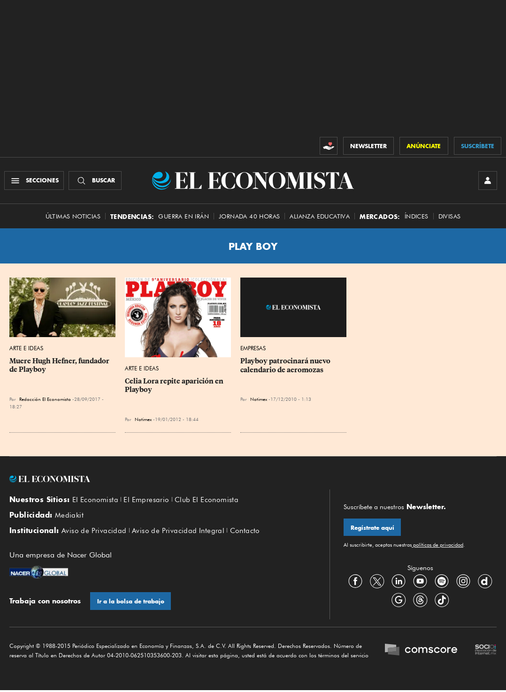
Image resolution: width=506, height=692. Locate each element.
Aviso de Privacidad (94, 532)
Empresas (253, 349)
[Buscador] (95, 181)
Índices (417, 216)
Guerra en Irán (183, 216)
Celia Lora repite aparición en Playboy (175, 386)
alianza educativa (320, 216)
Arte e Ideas (26, 349)
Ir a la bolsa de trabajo (130, 603)
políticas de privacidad (437, 546)
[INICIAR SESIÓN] (487, 181)
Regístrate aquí (372, 528)
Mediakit (69, 516)
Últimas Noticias (73, 216)
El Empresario (146, 500)
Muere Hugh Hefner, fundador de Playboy (60, 366)
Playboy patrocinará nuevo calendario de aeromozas (286, 366)
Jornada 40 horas (249, 216)
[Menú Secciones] (34, 181)
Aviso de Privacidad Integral (178, 532)
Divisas (449, 216)
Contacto (245, 532)
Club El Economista (206, 500)
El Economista (95, 500)
